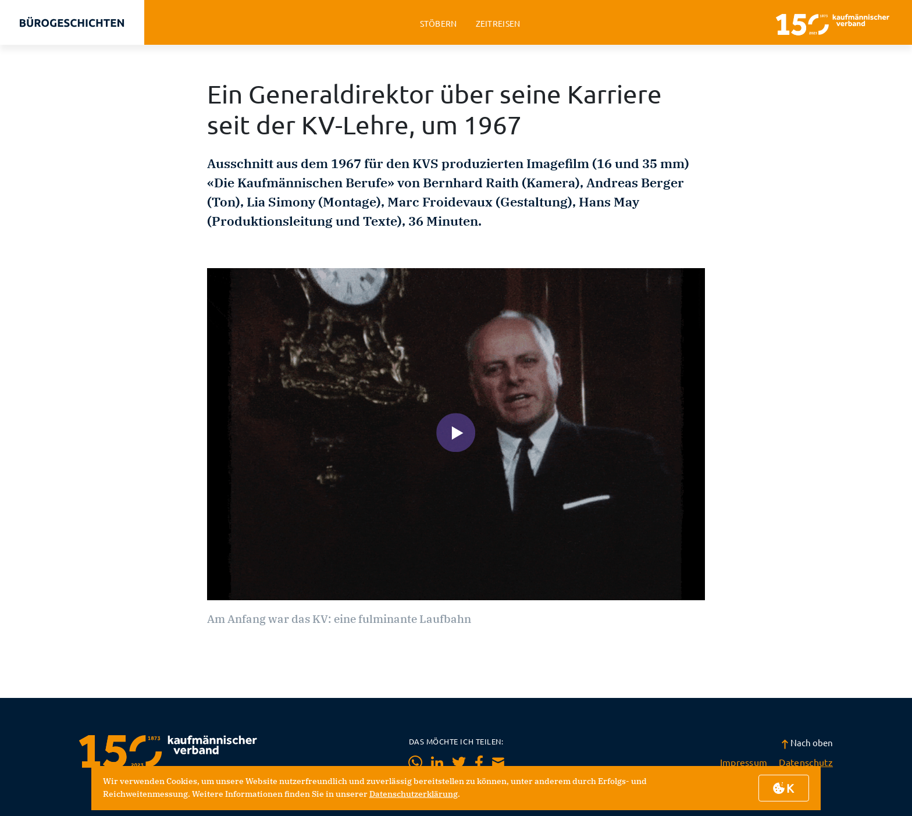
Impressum (744, 762)
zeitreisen (498, 23)
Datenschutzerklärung (413, 794)
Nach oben (807, 742)
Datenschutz (806, 762)
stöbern (438, 23)
